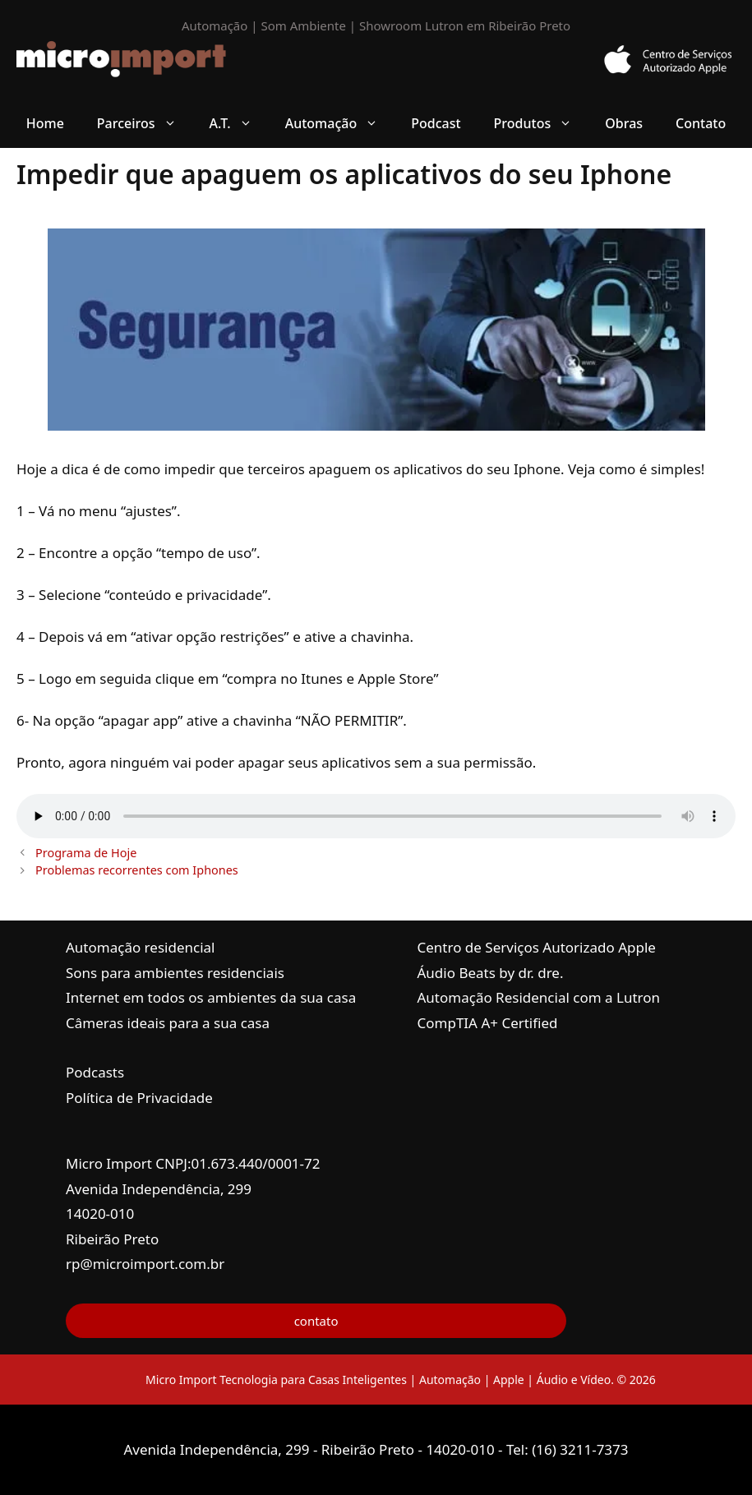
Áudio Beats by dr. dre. (491, 972)
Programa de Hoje (85, 853)
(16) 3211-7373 (580, 1449)
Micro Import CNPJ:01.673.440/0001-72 (193, 1163)
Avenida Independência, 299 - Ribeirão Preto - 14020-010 (310, 1449)
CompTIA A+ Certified (488, 1022)
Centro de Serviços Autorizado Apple (537, 947)
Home (45, 123)
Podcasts (95, 1072)
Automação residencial (140, 947)
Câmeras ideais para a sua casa (168, 1022)
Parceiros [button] (145, 123)
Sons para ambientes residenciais (175, 972)
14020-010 (100, 1213)
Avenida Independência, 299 (158, 1188)
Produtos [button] (541, 123)
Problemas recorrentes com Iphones (136, 870)
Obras (624, 123)
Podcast (435, 123)
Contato (701, 123)
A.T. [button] (239, 123)
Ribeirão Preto (112, 1239)
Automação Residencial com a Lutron (539, 997)
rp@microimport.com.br (145, 1263)
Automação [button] (340, 123)
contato (316, 1321)
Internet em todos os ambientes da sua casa (211, 997)
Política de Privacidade (139, 1097)
